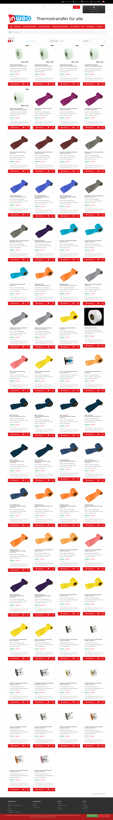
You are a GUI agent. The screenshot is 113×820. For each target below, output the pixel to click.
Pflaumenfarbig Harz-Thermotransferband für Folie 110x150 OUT (17, 596)
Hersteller (60, 803)
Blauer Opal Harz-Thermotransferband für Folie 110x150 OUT (17, 461)
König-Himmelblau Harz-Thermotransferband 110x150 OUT (18, 196)
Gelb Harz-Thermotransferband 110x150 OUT (42, 372)
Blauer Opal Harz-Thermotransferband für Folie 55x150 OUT (42, 416)
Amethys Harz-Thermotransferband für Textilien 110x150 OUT (93, 109)
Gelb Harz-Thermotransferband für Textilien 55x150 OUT (93, 595)
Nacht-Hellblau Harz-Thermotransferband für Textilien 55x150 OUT (18, 506)
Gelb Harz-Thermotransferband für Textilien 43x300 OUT (93, 683)
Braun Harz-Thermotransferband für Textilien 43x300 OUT (93, 640)
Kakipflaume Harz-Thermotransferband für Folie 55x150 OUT (44, 506)
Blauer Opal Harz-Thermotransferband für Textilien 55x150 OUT (68, 416)
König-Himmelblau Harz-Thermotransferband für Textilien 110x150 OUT (68, 197)
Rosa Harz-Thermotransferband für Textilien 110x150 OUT (93, 550)
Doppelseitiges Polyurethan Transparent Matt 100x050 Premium (18, 109)
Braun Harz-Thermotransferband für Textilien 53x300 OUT (18, 683)
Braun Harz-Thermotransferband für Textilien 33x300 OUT (68, 640)
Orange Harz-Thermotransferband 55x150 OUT (93, 372)
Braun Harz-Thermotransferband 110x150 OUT (18, 152)
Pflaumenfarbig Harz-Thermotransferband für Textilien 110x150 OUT (43, 596)
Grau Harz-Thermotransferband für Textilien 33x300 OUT (18, 727)
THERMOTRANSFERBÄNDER (60, 26)
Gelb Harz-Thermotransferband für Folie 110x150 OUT (18, 640)
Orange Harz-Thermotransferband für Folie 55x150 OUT (44, 550)
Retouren (35, 805)
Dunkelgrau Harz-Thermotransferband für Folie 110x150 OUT (94, 196)
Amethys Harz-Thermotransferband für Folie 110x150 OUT (68, 109)
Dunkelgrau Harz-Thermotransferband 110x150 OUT (94, 152)
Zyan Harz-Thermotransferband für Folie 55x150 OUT (68, 241)
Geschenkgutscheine (62, 805)
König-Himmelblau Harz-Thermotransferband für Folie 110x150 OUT (42, 197)
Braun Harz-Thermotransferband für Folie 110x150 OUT (43, 152)
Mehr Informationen (104, 816)
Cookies (9, 808)
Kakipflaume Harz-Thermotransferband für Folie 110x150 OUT (94, 506)
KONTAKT (99, 26)
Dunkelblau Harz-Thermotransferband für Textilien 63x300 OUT (44, 683)
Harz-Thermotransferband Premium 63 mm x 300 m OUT (68, 372)
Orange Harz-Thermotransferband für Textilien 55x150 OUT (69, 550)
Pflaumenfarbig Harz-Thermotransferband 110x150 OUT (43, 241)
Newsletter (85, 808)
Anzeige (86, 41)
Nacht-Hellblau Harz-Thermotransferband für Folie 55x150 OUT (92, 461)
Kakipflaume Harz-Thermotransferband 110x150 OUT (68, 285)
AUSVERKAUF (90, 26)
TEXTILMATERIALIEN (44, 26)
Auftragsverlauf (86, 805)
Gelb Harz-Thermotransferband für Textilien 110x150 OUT (43, 640)
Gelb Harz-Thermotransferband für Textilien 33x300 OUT (68, 683)
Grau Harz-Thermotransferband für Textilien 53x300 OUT (68, 727)
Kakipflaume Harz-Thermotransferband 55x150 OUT (43, 285)
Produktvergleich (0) (31, 41)
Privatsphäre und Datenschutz (14, 812)
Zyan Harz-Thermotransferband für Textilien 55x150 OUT (93, 241)
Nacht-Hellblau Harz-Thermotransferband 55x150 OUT (68, 460)
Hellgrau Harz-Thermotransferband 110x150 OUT (93, 285)
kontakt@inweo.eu (68, 1)
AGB (9, 807)
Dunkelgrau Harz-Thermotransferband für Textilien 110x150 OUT (19, 241)
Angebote (17, 32)
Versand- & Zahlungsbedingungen (15, 805)
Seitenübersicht (36, 807)
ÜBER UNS (17, 26)
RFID (83, 26)
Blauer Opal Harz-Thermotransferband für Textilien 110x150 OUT (43, 461)
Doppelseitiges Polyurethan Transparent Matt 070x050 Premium (68, 65)
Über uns (10, 803)
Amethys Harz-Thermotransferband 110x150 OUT (43, 109)
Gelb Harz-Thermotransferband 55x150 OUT (67, 328)
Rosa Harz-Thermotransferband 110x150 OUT (17, 372)
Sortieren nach (54, 41)
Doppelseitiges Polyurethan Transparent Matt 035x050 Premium (18, 65)
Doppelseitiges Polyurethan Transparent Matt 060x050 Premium (43, 65)
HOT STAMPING (74, 26)
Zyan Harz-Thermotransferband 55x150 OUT (17, 285)
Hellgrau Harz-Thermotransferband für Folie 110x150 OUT (18, 328)
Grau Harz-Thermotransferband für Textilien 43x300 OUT (43, 727)
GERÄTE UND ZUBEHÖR (29, 26)
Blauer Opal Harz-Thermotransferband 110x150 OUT (93, 415)
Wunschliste (85, 807)
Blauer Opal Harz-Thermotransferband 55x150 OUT (18, 415)
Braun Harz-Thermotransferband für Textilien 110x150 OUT (68, 152)
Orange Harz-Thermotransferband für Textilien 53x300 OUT (19, 771)
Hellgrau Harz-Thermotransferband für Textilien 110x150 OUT (43, 328)
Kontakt (34, 803)
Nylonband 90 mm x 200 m (91, 327)
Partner (59, 807)
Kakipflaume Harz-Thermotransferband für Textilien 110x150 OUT (18, 551)
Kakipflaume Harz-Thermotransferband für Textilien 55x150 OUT (68, 506)
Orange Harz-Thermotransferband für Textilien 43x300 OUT (94, 727)
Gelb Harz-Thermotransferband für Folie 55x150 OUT (68, 595)
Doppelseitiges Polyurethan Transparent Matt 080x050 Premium (93, 65)
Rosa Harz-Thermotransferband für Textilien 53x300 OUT (43, 771)
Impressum (10, 810)
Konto (84, 803)
